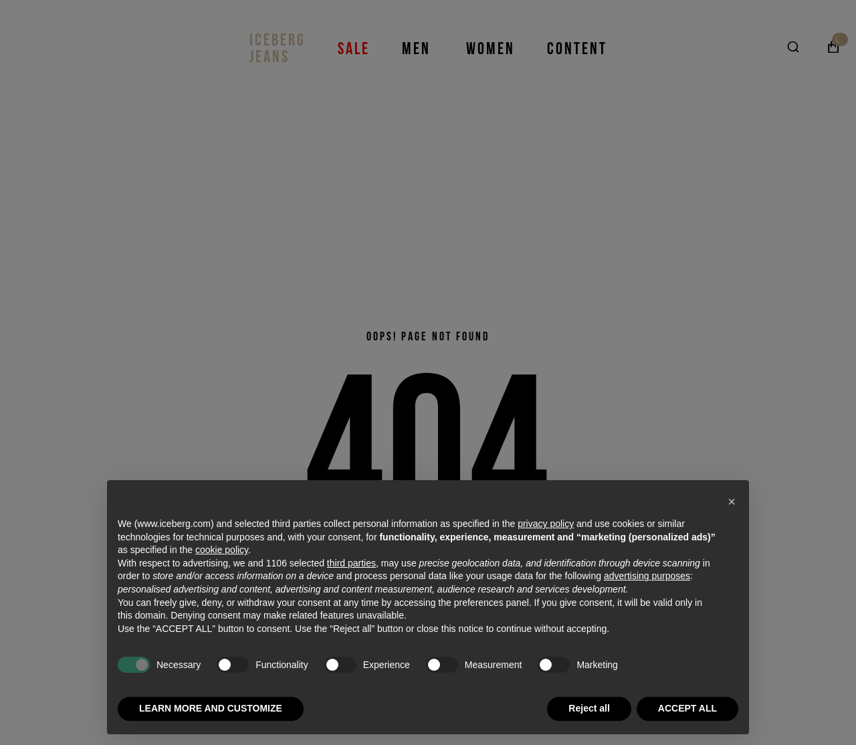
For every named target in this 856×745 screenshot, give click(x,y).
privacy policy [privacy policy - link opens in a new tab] (546, 523)
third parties (351, 563)
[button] (731, 501)
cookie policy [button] (221, 549)
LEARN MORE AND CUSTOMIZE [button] (210, 708)
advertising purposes (647, 575)
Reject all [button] (588, 708)
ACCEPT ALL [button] (687, 708)
